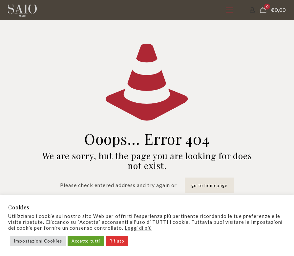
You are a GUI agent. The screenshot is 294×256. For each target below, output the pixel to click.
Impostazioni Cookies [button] (38, 241)
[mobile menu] (229, 9)
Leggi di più (138, 228)
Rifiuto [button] (117, 241)
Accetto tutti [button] (86, 241)
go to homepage (209, 185)
